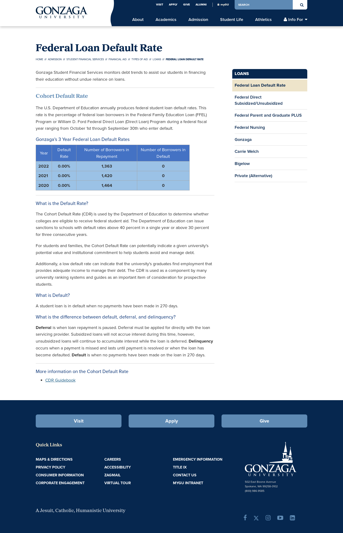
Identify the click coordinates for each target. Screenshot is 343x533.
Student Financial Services (85, 59)
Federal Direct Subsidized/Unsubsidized (258, 100)
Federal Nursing (250, 127)
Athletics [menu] (263, 20)
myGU (223, 4)
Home (39, 59)
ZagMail (112, 475)
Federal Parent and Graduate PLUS (268, 115)
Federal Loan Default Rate (260, 85)
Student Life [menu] (231, 20)
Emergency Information (197, 459)
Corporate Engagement (60, 483)
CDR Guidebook (60, 380)
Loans (157, 59)
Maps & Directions (54, 459)
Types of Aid (139, 59)
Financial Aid (118, 59)
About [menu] (138, 20)
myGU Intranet (188, 483)
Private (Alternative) (253, 176)
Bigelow (242, 163)
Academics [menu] (166, 20)
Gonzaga (243, 139)
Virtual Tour (117, 483)
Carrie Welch (247, 151)
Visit (159, 4)
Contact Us (185, 475)
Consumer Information (60, 475)
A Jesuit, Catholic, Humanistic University (80, 510)
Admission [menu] (198, 20)
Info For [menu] (295, 20)
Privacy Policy (50, 467)
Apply (173, 4)
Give (186, 4)
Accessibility (117, 467)
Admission (55, 59)
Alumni (201, 4)
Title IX (180, 467)
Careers (112, 459)
